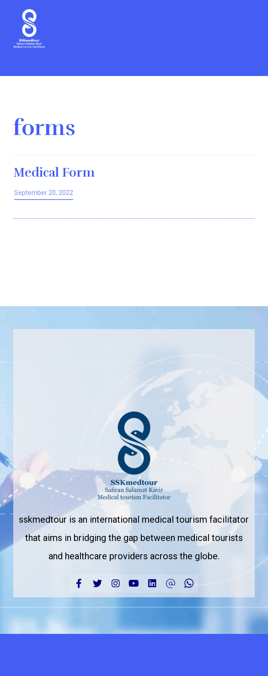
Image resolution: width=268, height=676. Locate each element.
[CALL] (189, 583)
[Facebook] (79, 583)
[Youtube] (134, 583)
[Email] (170, 583)
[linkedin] (152, 583)
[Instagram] (116, 583)
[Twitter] (97, 583)
